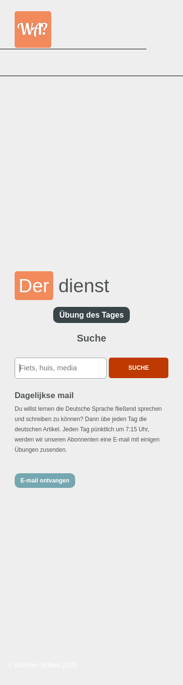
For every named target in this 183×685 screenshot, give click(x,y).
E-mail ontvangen (44, 480)
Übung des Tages (91, 315)
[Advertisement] (91, 167)
